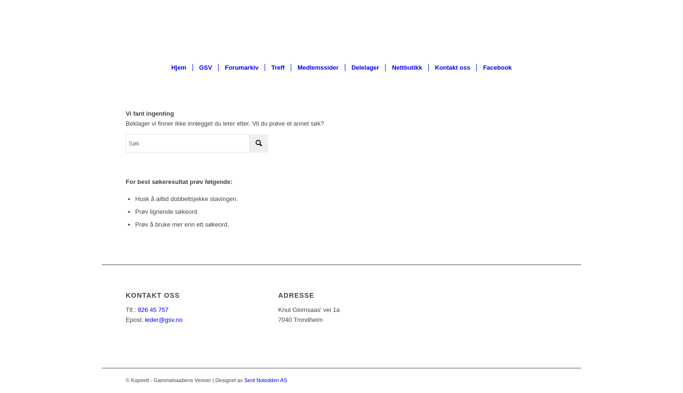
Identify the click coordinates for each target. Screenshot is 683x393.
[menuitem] (179, 68)
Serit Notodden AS (265, 380)
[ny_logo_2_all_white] (341, 28)
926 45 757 (153, 309)
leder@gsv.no (163, 319)
